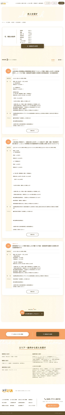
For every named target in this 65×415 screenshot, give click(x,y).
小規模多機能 (45, 360)
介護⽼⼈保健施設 (36, 359)
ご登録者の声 (35, 3)
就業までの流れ (23, 3)
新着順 (53, 59)
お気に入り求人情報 (17, 334)
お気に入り (54, 3)
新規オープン (42, 377)
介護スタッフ (4, 363)
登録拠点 (30, 399)
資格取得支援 (35, 377)
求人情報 (8, 22)
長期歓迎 (46, 368)
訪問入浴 (56, 362)
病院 (50, 360)
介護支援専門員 (16, 363)
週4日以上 (34, 370)
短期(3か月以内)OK (36, 373)
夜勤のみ (56, 371)
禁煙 (39, 375)
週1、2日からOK (40, 374)
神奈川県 (7, 356)
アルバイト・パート (13, 369)
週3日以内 (39, 371)
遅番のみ (58, 373)
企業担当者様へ (40, 3)
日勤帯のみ (51, 371)
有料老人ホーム (35, 356)
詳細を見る (32, 130)
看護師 (10, 363)
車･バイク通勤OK (41, 370)
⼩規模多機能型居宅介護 (37, 362)
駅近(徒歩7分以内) (49, 374)
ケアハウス (46, 362)
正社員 (6, 369)
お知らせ (30, 402)
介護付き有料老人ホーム (46, 359)
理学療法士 (22, 363)
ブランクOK (51, 368)
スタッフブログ (32, 405)
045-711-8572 (52, 399)
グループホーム (43, 356)
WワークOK (45, 371)
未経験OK (34, 375)
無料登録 (61, 3)
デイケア (54, 360)
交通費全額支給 (35, 368)
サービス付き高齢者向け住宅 (38, 358)
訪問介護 (51, 362)
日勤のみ (56, 374)
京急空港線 (18, 22)
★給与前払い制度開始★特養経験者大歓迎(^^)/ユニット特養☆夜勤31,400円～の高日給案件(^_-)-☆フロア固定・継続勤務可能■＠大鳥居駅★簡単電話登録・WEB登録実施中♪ (35, 72)
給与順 (60, 59)
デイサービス (48, 358)
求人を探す (47, 3)
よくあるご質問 (29, 3)
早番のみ (34, 374)
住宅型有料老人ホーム (37, 360)
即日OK (41, 368)
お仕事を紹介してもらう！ (32, 314)
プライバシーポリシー (7, 413)
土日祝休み (48, 370)
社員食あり (49, 375)
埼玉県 (16, 356)
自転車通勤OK (58, 368)
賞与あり (54, 375)
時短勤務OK (43, 375)
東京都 (13, 22)
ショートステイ (55, 358)
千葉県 (12, 356)
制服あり (34, 371)
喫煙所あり (44, 373)
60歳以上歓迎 (55, 370)
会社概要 (20, 405)
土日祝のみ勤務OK (51, 373)
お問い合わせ (52, 405)
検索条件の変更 (32, 46)
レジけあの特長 (18, 3)
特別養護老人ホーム (51, 356)
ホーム (3, 22)
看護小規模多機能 (55, 359)
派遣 (3, 369)
